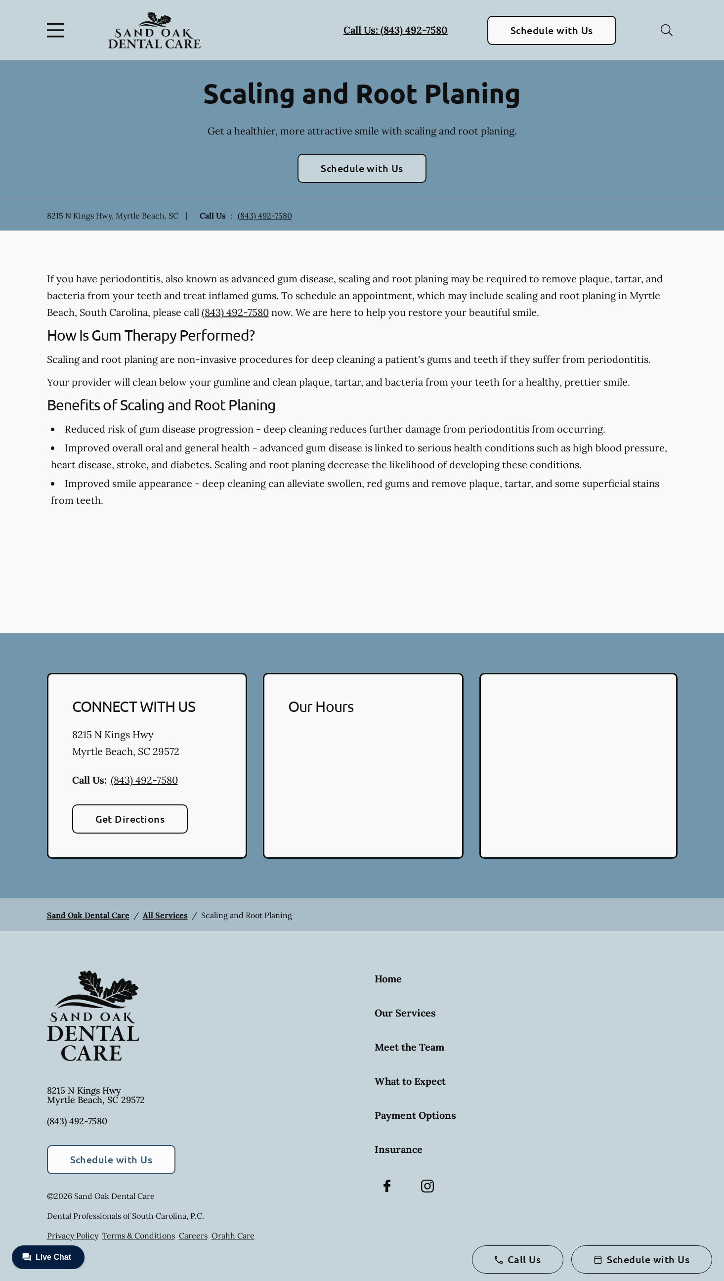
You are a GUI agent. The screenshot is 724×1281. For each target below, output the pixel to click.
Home (388, 978)
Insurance (399, 1149)
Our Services (405, 1013)
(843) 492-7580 (265, 216)
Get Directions (130, 818)
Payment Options (415, 1115)
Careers (193, 1235)
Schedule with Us (552, 30)
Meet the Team (409, 1047)
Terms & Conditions (138, 1235)
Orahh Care (233, 1235)
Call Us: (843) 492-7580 (395, 30)
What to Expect (410, 1081)
